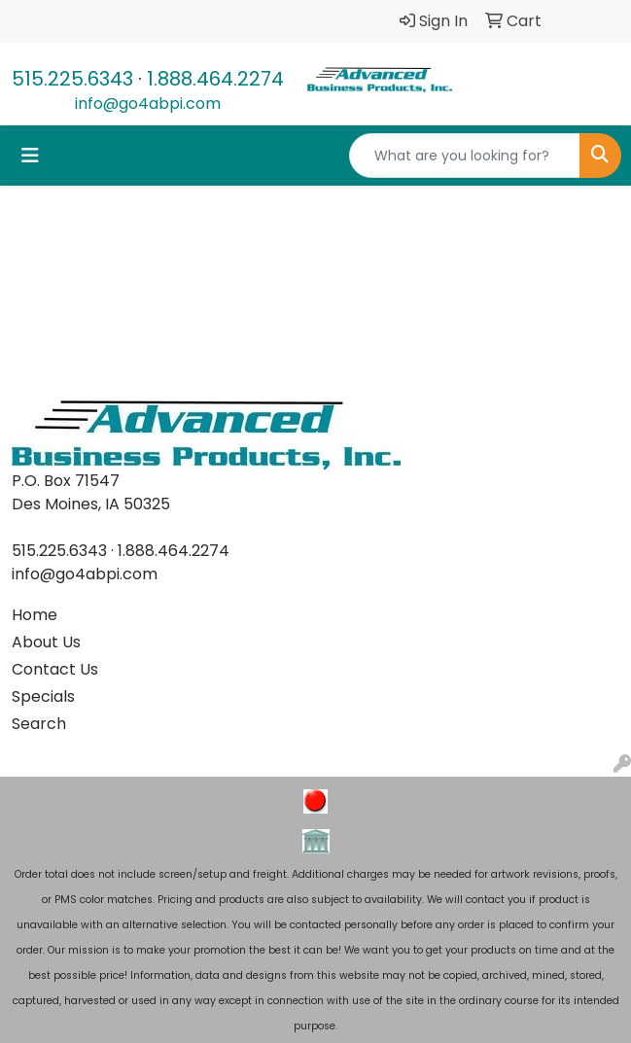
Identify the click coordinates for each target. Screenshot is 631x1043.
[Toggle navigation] (30, 155)
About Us (46, 642)
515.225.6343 (72, 78)
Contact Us (55, 669)
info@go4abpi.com (148, 103)
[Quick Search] (464, 155)
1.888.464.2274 (215, 78)
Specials (43, 696)
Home (34, 615)
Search (39, 724)
